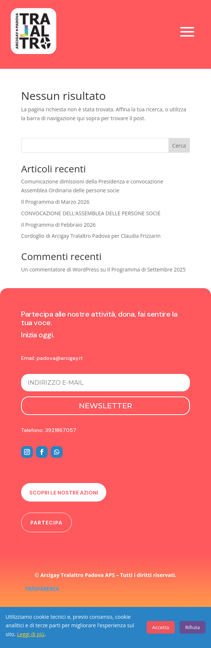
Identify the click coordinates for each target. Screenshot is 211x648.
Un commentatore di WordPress (60, 269)
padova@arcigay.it (60, 358)
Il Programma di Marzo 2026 (55, 201)
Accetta (160, 627)
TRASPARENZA (42, 589)
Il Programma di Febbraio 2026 (58, 224)
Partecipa (46, 522)
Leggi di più (30, 634)
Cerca (179, 145)
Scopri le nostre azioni (63, 492)
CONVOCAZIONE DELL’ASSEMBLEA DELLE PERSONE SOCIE (90, 213)
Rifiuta (192, 627)
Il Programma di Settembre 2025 (146, 269)
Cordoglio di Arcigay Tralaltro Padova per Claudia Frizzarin (91, 235)
